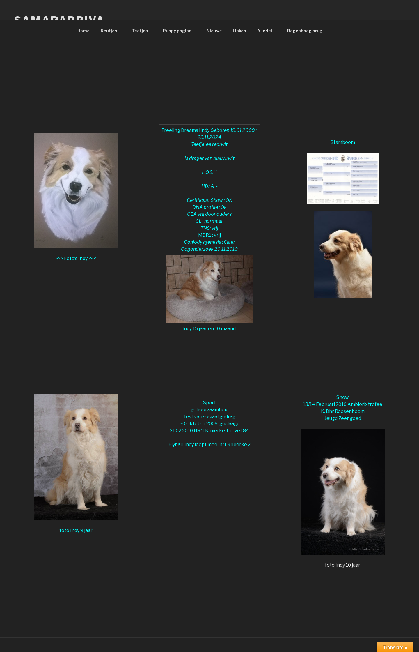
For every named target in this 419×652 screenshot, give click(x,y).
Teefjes (142, 30)
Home (83, 30)
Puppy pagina (180, 30)
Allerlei (267, 30)
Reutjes (111, 30)
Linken (239, 30)
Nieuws (214, 30)
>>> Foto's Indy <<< (76, 258)
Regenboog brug (304, 30)
